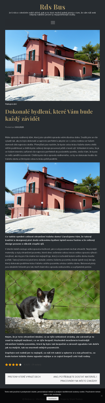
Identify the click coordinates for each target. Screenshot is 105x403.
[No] (101, 395)
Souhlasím (52, 399)
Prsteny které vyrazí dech (24, 376)
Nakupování (11, 104)
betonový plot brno (29, 260)
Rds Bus (52, 6)
